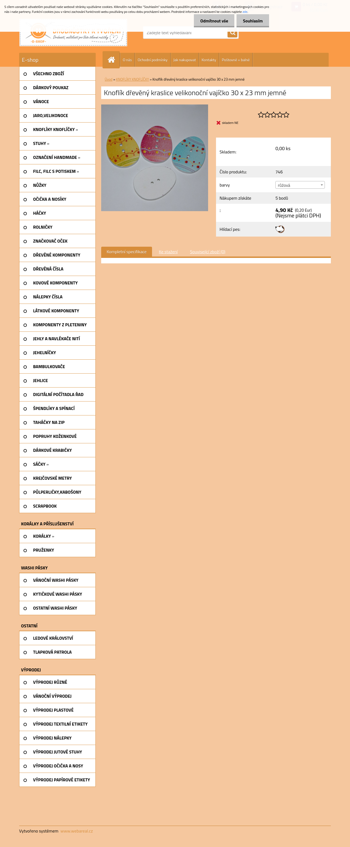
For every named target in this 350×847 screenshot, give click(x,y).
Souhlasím (252, 21)
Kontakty (209, 60)
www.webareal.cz (76, 831)
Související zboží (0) (207, 251)
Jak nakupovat (184, 60)
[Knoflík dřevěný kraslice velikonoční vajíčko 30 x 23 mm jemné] (154, 106)
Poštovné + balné (236, 60)
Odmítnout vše (213, 21)
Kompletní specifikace (127, 251)
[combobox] (300, 185)
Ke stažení (168, 251)
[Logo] (73, 32)
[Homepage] (113, 60)
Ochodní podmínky (152, 60)
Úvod (108, 79)
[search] (232, 33)
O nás (127, 60)
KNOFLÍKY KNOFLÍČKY (132, 79)
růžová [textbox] (284, 185)
